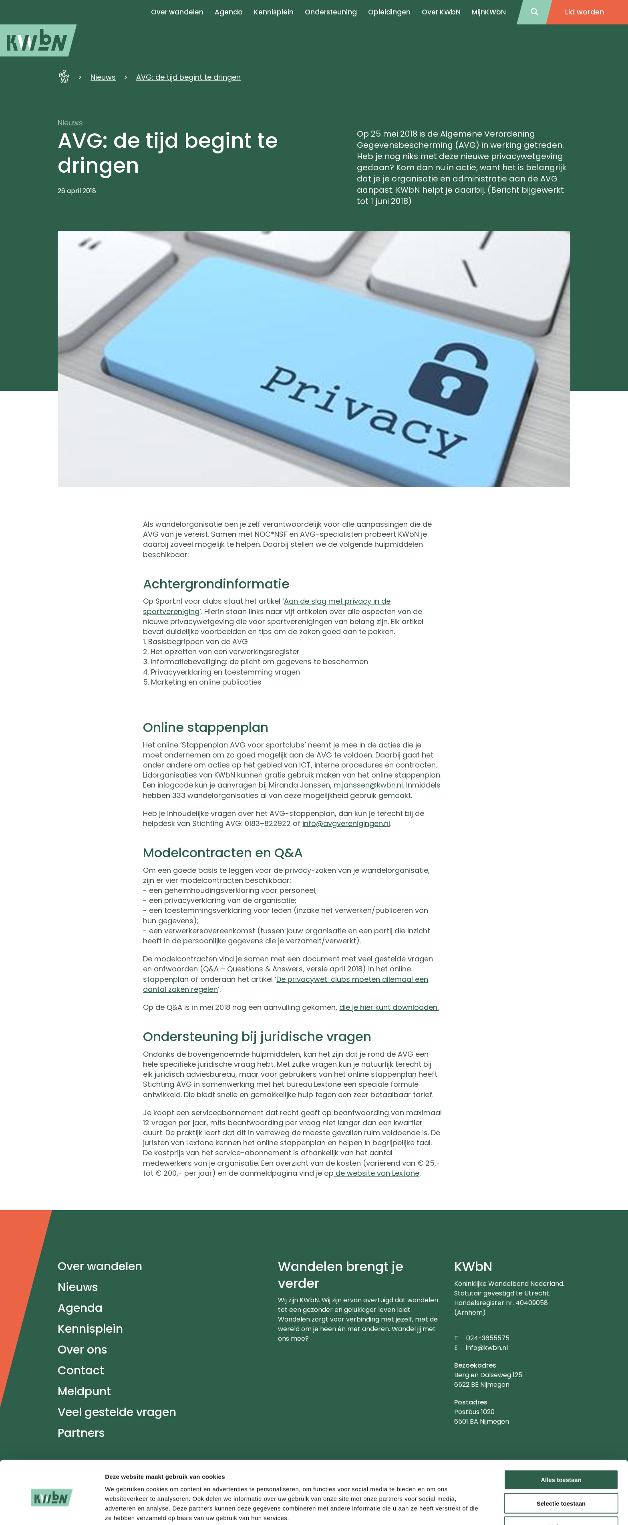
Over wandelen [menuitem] (177, 12)
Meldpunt (84, 1391)
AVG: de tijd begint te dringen (188, 77)
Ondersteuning (331, 12)
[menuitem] (38, 40)
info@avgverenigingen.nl (346, 823)
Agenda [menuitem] (229, 12)
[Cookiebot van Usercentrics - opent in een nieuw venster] (52, 1509)
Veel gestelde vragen (117, 1412)
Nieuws (103, 77)
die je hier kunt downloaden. (389, 1007)
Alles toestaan (561, 1445)
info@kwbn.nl (487, 1347)
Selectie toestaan (561, 1468)
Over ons (82, 1350)
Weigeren (560, 1492)
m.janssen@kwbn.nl (368, 785)
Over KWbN (441, 12)
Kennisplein (274, 12)
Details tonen (433, 1509)
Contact (81, 1370)
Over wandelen (100, 1266)
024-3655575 (487, 1338)
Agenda (80, 1308)
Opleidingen (389, 12)
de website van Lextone (376, 1173)
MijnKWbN (489, 12)
